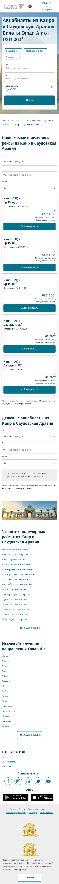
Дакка (4, 701)
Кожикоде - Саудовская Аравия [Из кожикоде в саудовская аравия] (16, 564)
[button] (35, 50)
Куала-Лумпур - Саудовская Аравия (18, 574)
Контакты (6, 766)
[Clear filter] (54, 161)
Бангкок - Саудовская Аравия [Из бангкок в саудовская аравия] (15, 614)
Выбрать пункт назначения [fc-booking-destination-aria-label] (18, 79)
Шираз (5, 686)
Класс (4, 182)
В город (22, 809)
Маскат (5, 656)
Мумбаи (5, 716)
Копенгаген (7, 721)
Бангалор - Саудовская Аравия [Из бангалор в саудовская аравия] (16, 594)
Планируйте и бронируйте (49, 6)
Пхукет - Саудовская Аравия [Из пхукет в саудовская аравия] (14, 599)
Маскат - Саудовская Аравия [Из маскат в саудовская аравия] (15, 549)
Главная (5, 121)
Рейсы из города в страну (16, 813)
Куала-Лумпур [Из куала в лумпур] (8, 711)
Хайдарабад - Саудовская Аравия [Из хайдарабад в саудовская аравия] (17, 584)
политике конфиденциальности (17, 866)
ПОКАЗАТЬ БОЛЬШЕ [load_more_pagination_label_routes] (30, 628)
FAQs (4, 757)
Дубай (5, 676)
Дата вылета (12, 86)
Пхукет (5, 696)
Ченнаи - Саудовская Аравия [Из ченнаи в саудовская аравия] (15, 554)
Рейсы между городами (37, 809)
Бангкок (5, 666)
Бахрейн (5, 726)
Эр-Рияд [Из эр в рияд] (5, 691)
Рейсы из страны (46, 813)
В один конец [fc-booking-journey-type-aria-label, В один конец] (11, 51)
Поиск (29, 100)
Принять (29, 877)
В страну (13, 809)
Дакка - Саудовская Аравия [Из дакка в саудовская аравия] (14, 619)
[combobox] (29, 161)
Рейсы (18, 121)
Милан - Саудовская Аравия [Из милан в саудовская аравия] (14, 589)
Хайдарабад (7, 706)
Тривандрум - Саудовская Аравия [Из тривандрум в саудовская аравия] (17, 569)
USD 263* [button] (13, 39)
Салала (5, 661)
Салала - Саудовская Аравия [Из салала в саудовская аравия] (15, 579)
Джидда (5, 671)
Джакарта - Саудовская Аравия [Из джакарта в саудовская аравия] (16, 609)
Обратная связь (9, 762)
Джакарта (6, 681)
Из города (33, 813)
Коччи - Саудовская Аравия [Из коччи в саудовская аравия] (14, 559)
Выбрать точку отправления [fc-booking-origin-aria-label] (18, 68)
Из (7, 65)
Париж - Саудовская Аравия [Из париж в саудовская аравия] (14, 604)
